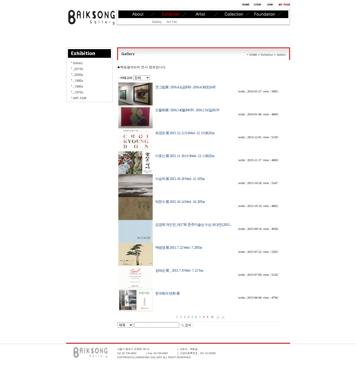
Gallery (157, 21)
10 (212, 317)
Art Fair (172, 21)
